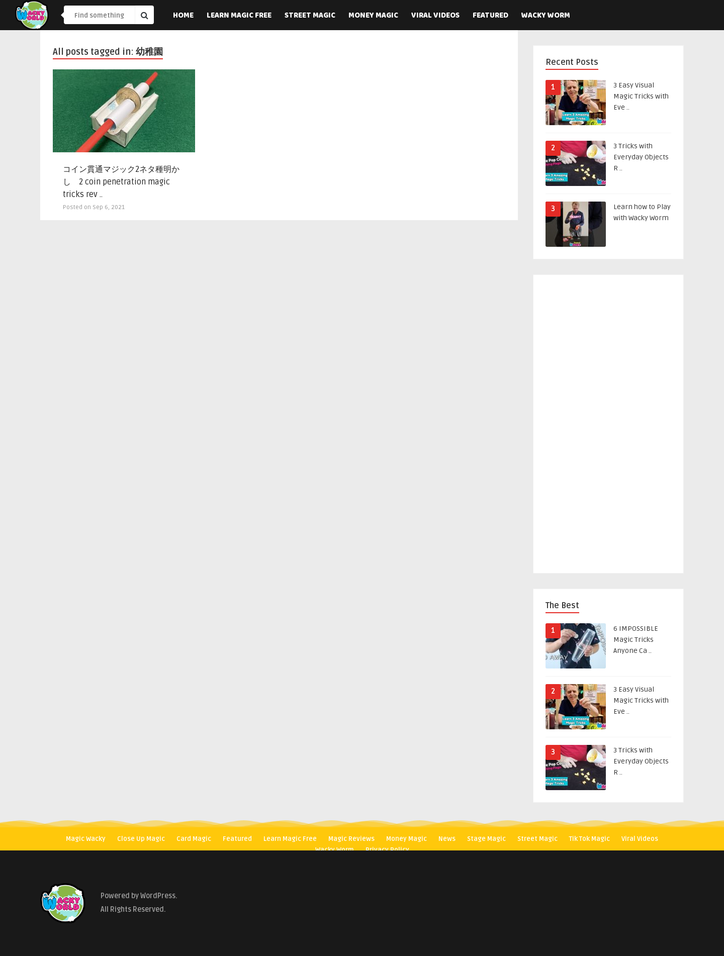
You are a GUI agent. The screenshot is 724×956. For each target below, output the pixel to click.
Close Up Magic (141, 839)
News (447, 839)
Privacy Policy (387, 850)
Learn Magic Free (239, 16)
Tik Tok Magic (589, 839)
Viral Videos (435, 16)
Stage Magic (486, 839)
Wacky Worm (545, 16)
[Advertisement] (608, 426)
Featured (490, 16)
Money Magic (373, 16)
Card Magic (193, 839)
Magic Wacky (86, 839)
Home (183, 16)
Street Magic (310, 16)
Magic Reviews (351, 839)
